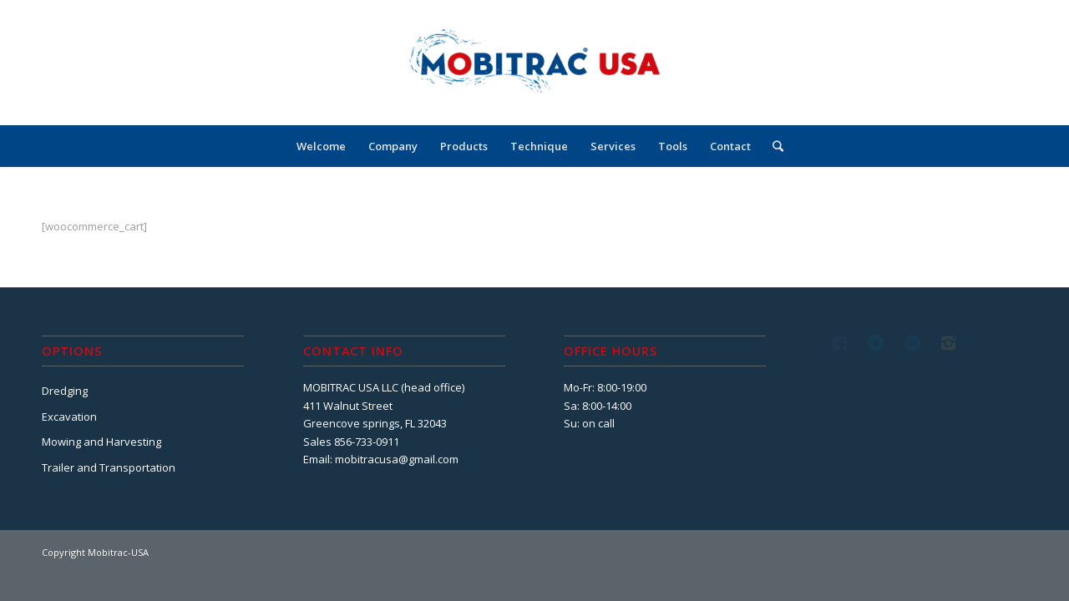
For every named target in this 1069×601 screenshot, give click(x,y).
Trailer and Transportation (108, 467)
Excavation (69, 416)
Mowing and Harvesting (101, 441)
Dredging (65, 390)
